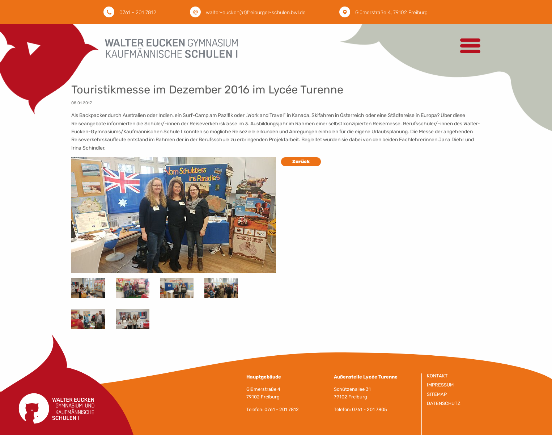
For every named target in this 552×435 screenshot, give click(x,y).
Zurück (301, 161)
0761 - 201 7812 (137, 12)
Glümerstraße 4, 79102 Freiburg (391, 12)
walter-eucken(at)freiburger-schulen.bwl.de (256, 12)
